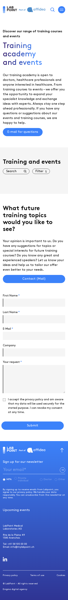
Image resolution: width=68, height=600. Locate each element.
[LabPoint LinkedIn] (5, 559)
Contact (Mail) (34, 278)
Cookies (61, 575)
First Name (11, 295)
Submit (32, 425)
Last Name (11, 312)
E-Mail (8, 329)
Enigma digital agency (15, 589)
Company (9, 345)
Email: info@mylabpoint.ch (18, 547)
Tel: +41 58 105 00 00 (15, 544)
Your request (12, 362)
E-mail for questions (22, 131)
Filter (39, 171)
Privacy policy (10, 575)
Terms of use (37, 575)
